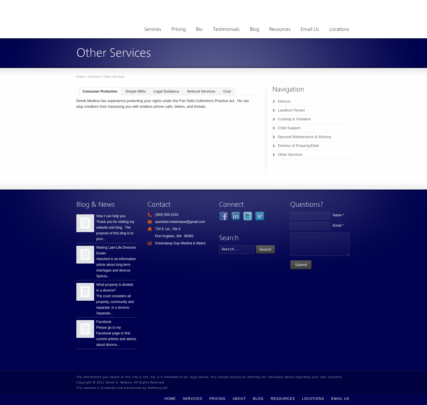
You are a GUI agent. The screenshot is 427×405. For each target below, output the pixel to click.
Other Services (290, 154)
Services (94, 76)
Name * (338, 215)
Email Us (340, 399)
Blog (258, 399)
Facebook (104, 322)
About (239, 399)
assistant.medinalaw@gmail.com (180, 222)
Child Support (289, 128)
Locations (313, 399)
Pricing (217, 399)
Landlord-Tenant (291, 110)
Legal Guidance (166, 91)
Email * (338, 226)
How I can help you (111, 216)
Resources (283, 399)
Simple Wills (136, 91)
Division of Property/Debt (298, 145)
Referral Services (201, 91)
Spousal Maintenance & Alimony (304, 137)
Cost (227, 91)
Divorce (284, 101)
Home (80, 76)
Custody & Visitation (294, 119)
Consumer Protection (100, 91)
